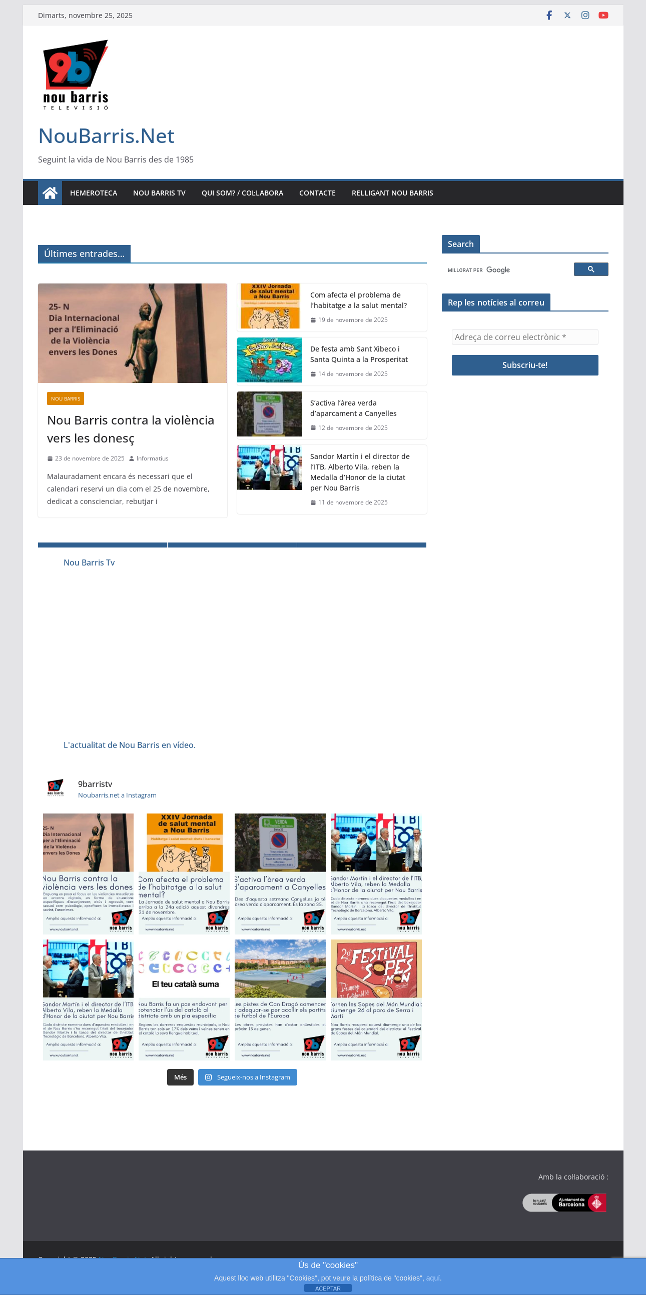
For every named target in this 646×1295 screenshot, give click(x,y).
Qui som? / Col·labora (242, 193)
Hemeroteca (93, 193)
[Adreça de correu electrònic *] (525, 337)
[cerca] (509, 270)
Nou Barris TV (159, 193)
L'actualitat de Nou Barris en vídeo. (130, 745)
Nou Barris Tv (89, 562)
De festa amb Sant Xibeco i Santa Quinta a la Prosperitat (359, 354)
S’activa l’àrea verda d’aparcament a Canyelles (353, 408)
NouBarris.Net (106, 135)
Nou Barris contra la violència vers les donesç (131, 429)
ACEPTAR (328, 1289)
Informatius (153, 458)
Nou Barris (65, 398)
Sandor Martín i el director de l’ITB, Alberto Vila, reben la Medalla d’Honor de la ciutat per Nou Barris (360, 472)
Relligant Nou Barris (392, 193)
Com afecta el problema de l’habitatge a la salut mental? (358, 300)
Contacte (317, 193)
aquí (433, 1278)
